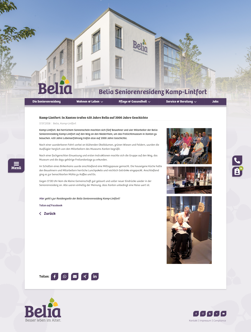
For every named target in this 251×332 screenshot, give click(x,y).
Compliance (219, 320)
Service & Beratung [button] (180, 101)
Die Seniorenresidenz (46, 101)
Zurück (49, 213)
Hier (41, 198)
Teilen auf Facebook (50, 205)
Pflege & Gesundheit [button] (133, 101)
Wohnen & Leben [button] (88, 101)
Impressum (205, 320)
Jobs (215, 101)
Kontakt (193, 320)
